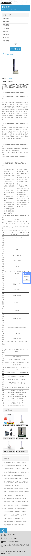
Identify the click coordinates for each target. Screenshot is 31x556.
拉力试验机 (13, 9)
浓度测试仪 (6, 22)
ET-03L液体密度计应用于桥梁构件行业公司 (15, 462)
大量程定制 (6, 34)
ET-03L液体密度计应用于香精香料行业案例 (15, 508)
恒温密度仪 (6, 31)
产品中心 (8, 9)
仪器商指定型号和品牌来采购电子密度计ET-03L (16, 511)
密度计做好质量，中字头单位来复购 (13, 495)
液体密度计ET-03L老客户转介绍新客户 (14, 525)
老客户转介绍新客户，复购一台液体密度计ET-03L (17, 521)
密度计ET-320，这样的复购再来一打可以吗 (15, 515)
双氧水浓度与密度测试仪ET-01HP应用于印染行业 (16, 492)
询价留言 (16, 49)
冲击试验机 (6, 37)
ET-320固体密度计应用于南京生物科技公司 (15, 498)
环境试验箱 (6, 41)
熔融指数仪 (6, 25)
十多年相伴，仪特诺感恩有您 (11, 485)
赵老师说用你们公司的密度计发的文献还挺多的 (16, 482)
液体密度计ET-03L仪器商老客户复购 (13, 518)
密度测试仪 (6, 18)
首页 (4, 9)
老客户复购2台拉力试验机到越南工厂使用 (15, 475)
